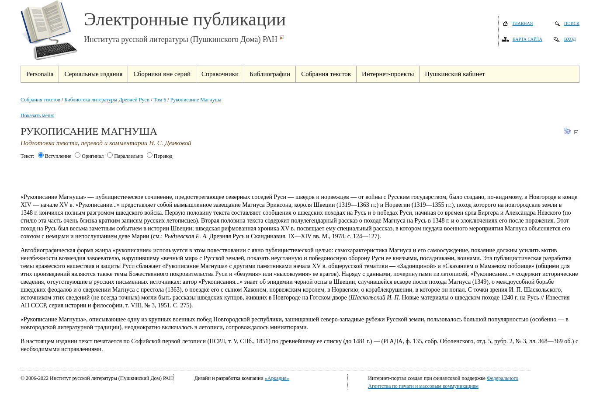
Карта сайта (527, 39)
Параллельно (125, 156)
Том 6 (160, 100)
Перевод (160, 156)
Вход (570, 39)
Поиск (571, 23)
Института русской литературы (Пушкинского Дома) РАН (180, 39)
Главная (523, 23)
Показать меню (37, 115)
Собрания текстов (40, 100)
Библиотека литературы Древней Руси (106, 100)
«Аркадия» (277, 378)
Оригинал (89, 156)
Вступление (54, 156)
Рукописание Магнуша (196, 100)
